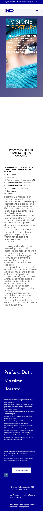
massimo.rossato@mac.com (13, 430)
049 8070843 (21, 460)
